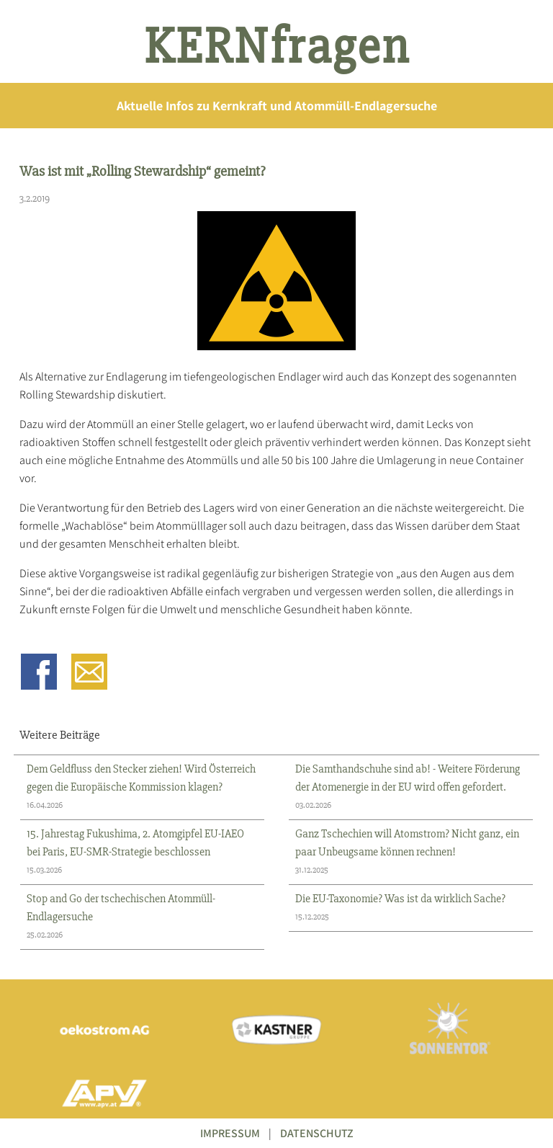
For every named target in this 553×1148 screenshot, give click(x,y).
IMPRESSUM (230, 1133)
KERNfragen (277, 47)
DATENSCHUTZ (317, 1133)
